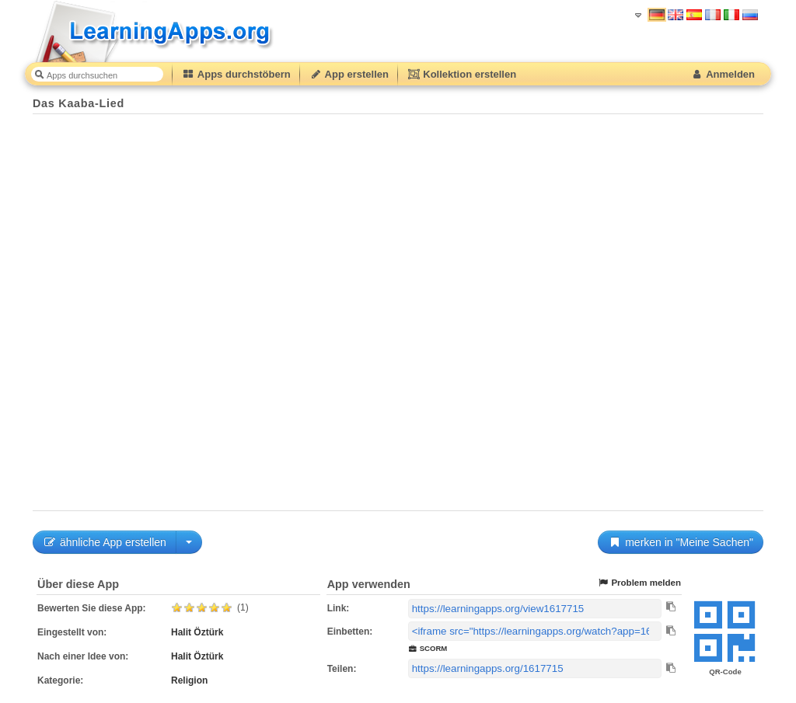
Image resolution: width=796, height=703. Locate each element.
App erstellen (349, 74)
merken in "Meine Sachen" (680, 542)
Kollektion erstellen (461, 74)
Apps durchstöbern (236, 74)
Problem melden (639, 583)
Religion (189, 680)
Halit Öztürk (197, 632)
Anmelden (722, 74)
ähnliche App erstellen (104, 542)
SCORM (428, 648)
